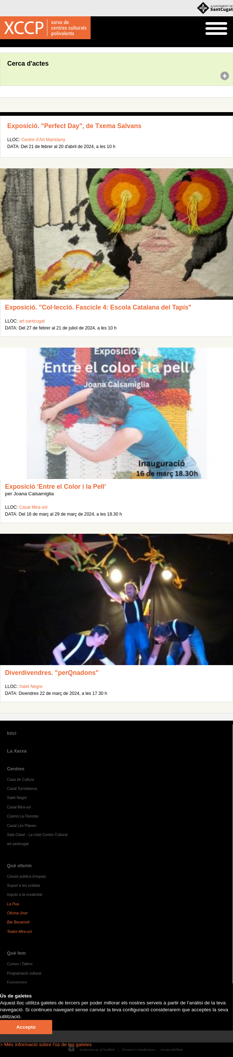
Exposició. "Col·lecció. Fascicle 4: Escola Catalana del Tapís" (98, 307)
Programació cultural (24, 973)
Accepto (26, 1027)
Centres (15, 768)
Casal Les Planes (21, 826)
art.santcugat (32, 321)
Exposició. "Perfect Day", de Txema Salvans (74, 126)
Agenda (19, 43)
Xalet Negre (31, 686)
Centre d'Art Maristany (43, 139)
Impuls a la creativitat (24, 895)
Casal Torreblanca (22, 789)
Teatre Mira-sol (19, 932)
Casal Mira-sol (33, 507)
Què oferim (19, 865)
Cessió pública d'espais (26, 876)
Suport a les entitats (23, 886)
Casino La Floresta (22, 816)
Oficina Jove (17, 913)
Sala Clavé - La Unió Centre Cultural (37, 835)
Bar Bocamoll (18, 922)
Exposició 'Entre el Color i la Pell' (55, 486)
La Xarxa (16, 751)
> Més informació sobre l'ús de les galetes (46, 1044)
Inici (4, 43)
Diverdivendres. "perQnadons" (52, 672)
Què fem (16, 953)
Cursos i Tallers (19, 964)
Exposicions (17, 982)
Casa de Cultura (20, 780)
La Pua (13, 904)
